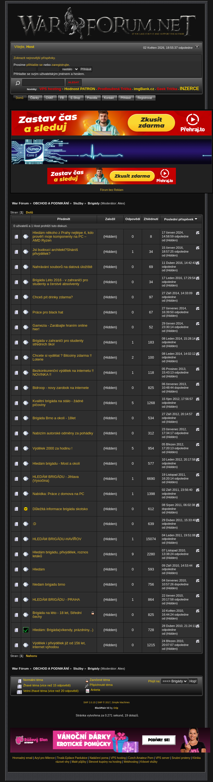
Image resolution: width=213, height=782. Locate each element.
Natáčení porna (99, 757)
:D (34, 524)
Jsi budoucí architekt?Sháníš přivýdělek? (55, 252)
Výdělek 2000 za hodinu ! (52, 448)
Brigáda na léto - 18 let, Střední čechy (57, 615)
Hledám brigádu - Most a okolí (56, 463)
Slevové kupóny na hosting (104, 761)
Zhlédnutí (151, 219)
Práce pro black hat (47, 312)
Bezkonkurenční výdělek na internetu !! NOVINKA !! (62, 373)
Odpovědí (132, 219)
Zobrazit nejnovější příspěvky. (35, 57)
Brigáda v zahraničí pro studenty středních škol (57, 343)
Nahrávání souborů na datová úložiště (62, 267)
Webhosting (131, 761)
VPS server (163, 757)
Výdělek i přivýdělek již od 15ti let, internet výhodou (58, 645)
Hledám (38, 569)
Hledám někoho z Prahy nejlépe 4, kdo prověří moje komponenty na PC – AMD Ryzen (62, 236)
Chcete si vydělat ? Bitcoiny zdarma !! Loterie (62, 357)
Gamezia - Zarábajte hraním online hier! (59, 327)
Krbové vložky (148, 761)
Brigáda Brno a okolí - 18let (53, 418)
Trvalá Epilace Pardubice (72, 757)
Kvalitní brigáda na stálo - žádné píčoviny (57, 403)
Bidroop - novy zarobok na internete (60, 388)
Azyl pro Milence (45, 757)
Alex (121, 203)
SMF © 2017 (103, 702)
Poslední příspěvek (180, 219)
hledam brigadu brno (48, 584)
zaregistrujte (60, 64)
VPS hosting (118, 757)
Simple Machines (121, 702)
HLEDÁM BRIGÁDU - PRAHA (56, 599)
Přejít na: (154, 681)
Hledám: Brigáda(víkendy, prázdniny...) (62, 630)
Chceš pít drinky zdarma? (52, 297)
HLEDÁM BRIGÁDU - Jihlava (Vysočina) (55, 479)
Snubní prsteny (181, 757)
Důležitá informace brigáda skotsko (60, 509)
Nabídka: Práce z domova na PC (58, 494)
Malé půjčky (79, 761)
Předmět (63, 219)
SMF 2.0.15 (89, 702)
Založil (110, 219)
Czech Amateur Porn (140, 757)
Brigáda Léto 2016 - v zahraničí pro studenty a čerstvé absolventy (60, 282)
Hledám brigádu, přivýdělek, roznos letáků (60, 554)
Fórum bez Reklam (111, 189)
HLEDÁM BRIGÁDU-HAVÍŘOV (56, 539)
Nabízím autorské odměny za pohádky (62, 433)
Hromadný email (22, 757)
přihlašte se (34, 64)
